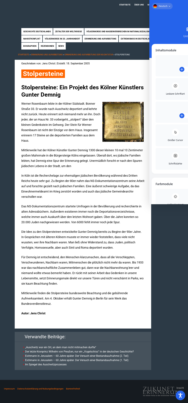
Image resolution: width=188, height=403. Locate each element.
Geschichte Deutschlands (37, 31)
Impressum (9, 388)
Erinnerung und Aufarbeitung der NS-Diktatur (89, 54)
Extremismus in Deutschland (136, 39)
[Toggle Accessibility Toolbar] (180, 395)
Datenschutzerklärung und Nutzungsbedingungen (40, 388)
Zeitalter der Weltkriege (68, 31)
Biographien (29, 46)
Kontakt (167, 5)
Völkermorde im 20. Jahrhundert (62, 39)
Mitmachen (153, 5)
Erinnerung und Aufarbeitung (100, 39)
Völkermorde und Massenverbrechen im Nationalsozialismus (119, 31)
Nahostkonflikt (31, 39)
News (61, 46)
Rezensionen (47, 46)
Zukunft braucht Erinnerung (49, 10)
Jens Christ (48, 63)
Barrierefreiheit (73, 388)
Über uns (139, 5)
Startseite (125, 5)
